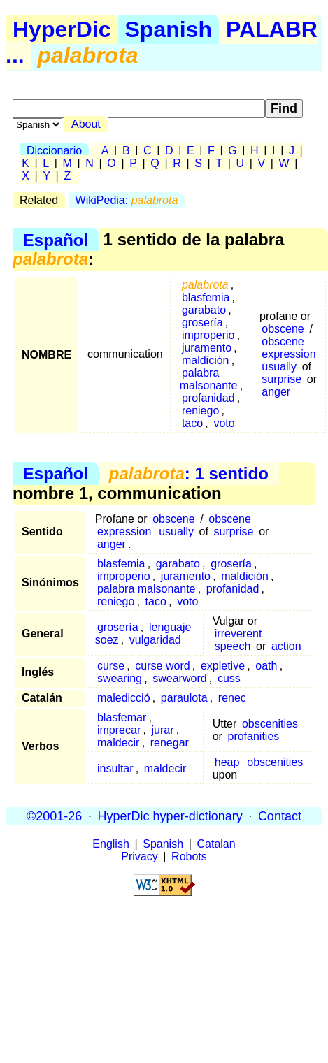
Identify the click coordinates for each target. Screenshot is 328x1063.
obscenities (270, 724)
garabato (204, 310)
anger (276, 392)
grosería (202, 322)
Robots (189, 856)
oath (266, 666)
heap (227, 762)
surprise (281, 379)
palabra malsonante (209, 379)
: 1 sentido (189, 473)
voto (223, 423)
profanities (253, 736)
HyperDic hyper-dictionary (170, 816)
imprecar (119, 730)
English (110, 844)
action (286, 646)
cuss (229, 678)
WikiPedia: (127, 200)
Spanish (168, 29)
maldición (205, 360)
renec (232, 698)
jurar (162, 730)
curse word (162, 666)
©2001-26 (54, 816)
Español (55, 239)
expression (288, 354)
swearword (179, 678)
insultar (115, 768)
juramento (206, 348)
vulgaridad (155, 640)
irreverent (238, 633)
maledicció (123, 698)
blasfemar (121, 717)
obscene (283, 329)
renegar (169, 743)
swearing (119, 678)
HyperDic (62, 29)
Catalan (216, 844)
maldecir (118, 743)
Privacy (139, 856)
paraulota (184, 698)
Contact (279, 816)
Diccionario (54, 151)
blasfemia (205, 297)
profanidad (208, 398)
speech (233, 646)
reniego (200, 411)
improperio (208, 335)
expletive (223, 666)
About (86, 124)
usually (279, 367)
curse (110, 666)
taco (192, 423)
